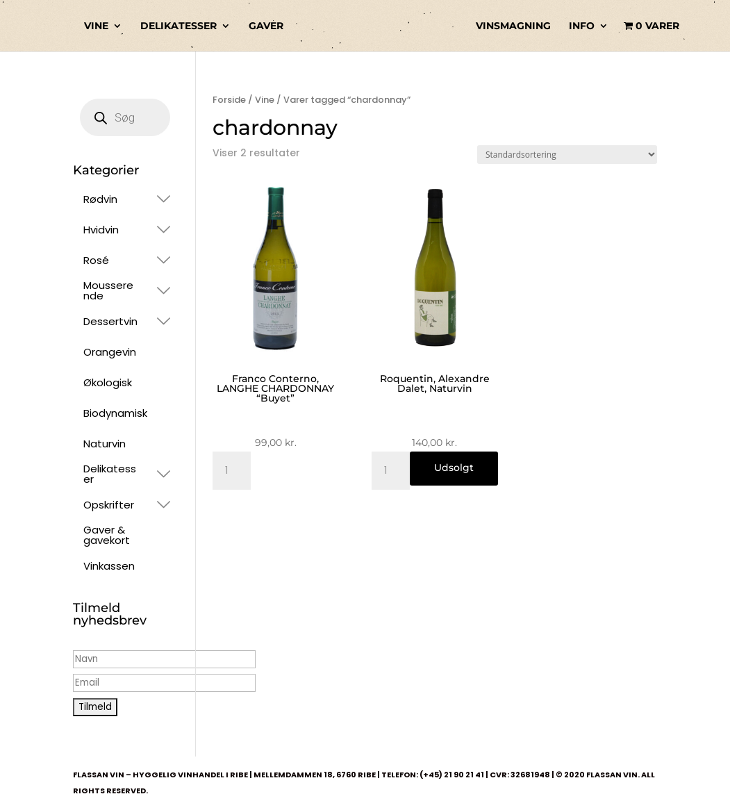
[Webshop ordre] (567, 154)
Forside (229, 99)
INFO (582, 26)
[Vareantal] (232, 471)
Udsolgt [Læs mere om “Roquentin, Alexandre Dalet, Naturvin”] (454, 467)
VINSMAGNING (513, 26)
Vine (264, 99)
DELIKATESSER (178, 26)
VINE (96, 26)
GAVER (266, 26)
